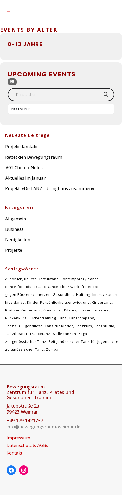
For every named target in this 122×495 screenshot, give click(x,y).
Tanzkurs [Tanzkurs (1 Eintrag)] (83, 325)
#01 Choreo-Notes (24, 167)
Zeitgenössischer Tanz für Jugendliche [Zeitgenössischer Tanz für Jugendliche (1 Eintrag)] (83, 341)
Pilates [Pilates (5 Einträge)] (70, 310)
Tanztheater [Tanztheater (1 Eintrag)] (16, 333)
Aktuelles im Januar (25, 178)
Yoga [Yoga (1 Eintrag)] (82, 333)
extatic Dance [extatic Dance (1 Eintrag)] (46, 286)
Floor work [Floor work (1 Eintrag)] (69, 286)
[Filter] (12, 81)
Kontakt (14, 453)
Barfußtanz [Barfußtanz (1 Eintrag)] (48, 278)
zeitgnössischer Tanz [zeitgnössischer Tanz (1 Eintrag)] (24, 349)
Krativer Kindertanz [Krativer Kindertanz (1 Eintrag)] (23, 310)
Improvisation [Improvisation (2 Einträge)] (104, 294)
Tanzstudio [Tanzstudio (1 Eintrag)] (104, 325)
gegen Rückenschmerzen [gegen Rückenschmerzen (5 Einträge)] (28, 294)
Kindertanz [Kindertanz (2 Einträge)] (102, 302)
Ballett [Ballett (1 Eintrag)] (30, 278)
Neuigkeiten (17, 240)
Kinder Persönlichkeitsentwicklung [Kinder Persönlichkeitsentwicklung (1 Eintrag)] (58, 302)
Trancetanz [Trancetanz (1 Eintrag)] (40, 333)
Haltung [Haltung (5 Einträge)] (83, 294)
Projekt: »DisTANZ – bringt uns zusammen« (49, 188)
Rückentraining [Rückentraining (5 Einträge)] (42, 318)
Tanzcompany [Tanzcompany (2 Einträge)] (81, 318)
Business (14, 229)
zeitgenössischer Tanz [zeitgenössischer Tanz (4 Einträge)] (25, 341)
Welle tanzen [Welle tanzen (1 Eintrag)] (64, 333)
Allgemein (15, 219)
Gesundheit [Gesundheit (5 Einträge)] (63, 294)
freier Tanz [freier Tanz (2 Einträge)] (91, 286)
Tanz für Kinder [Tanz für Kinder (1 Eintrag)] (59, 325)
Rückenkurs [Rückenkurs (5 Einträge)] (16, 318)
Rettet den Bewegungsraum (33, 157)
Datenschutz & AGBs (27, 445)
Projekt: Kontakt (21, 147)
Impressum (18, 437)
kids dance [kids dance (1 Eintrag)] (15, 302)
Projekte (13, 250)
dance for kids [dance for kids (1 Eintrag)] (18, 286)
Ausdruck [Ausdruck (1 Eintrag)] (13, 278)
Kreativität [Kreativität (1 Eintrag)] (52, 310)
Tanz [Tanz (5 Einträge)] (62, 318)
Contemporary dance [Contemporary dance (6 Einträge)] (80, 278)
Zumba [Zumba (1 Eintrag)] (52, 349)
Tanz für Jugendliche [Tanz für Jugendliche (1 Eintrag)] (24, 325)
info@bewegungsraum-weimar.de (43, 426)
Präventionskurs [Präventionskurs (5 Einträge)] (94, 310)
